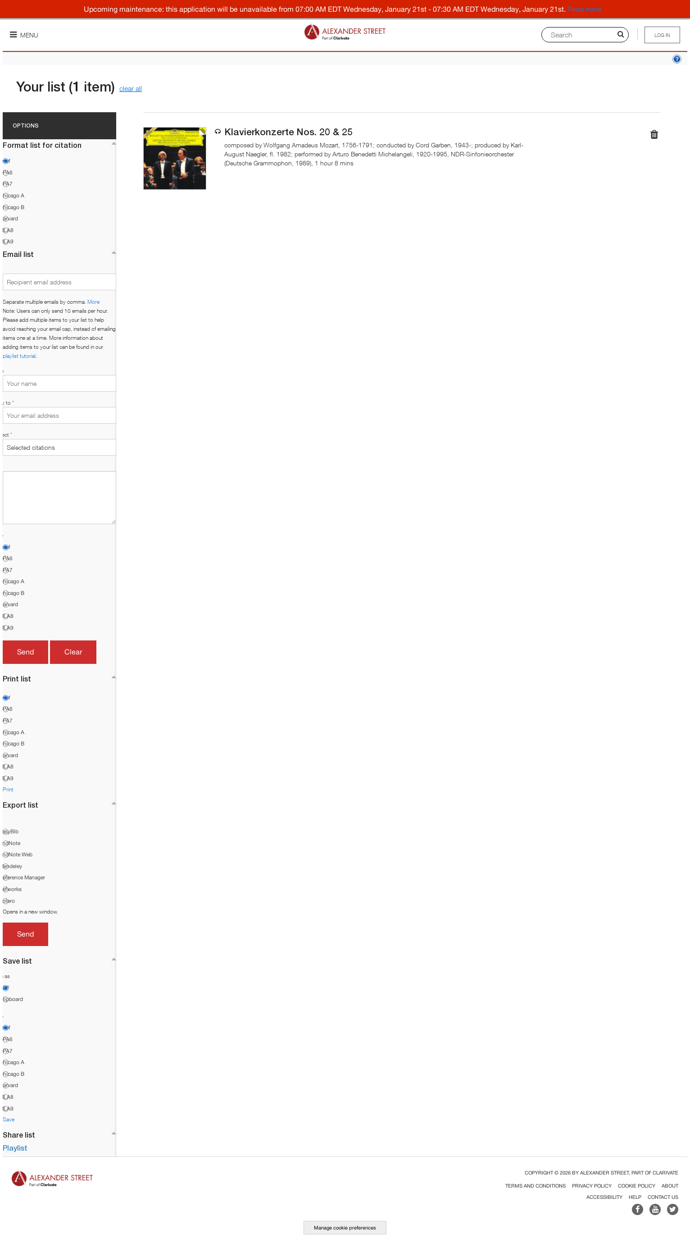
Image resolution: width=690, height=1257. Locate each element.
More (93, 301)
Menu (24, 35)
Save (8, 1119)
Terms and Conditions (535, 1185)
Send (25, 652)
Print (8, 789)
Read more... (587, 9)
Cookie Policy (636, 1185)
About (670, 1185)
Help (635, 1197)
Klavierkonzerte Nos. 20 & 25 (288, 131)
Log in (662, 35)
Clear (73, 652)
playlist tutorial (19, 355)
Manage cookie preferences (345, 1227)
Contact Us (663, 1197)
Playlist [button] (15, 1147)
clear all (130, 88)
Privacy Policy (592, 1185)
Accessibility (604, 1197)
